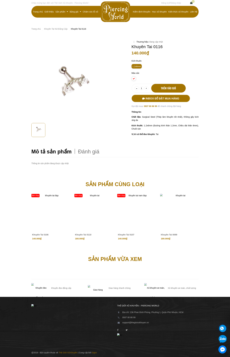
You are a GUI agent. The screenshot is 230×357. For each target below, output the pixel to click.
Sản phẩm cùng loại (115, 184)
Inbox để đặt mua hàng (160, 98)
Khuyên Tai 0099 (169, 235)
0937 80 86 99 (151, 106)
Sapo (94, 352)
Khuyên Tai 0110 (83, 235)
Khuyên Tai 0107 (126, 235)
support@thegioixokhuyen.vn (135, 322)
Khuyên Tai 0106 (40, 235)
